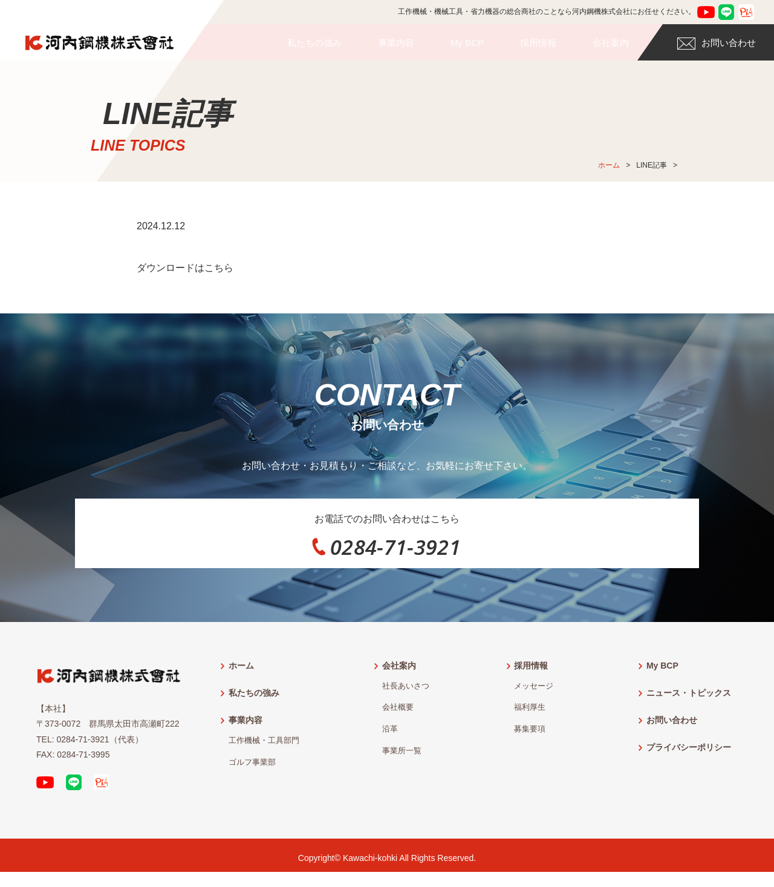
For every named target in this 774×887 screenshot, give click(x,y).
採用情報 (538, 43)
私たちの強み (314, 43)
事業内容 (396, 43)
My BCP (467, 43)
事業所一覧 (401, 756)
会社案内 (611, 43)
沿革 (390, 734)
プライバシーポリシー (688, 753)
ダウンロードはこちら (185, 268)
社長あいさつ (405, 691)
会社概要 (398, 713)
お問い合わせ (716, 44)
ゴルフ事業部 (252, 768)
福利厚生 (529, 713)
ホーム (609, 165)
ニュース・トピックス (688, 698)
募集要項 (529, 734)
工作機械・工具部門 (264, 746)
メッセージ (533, 691)
